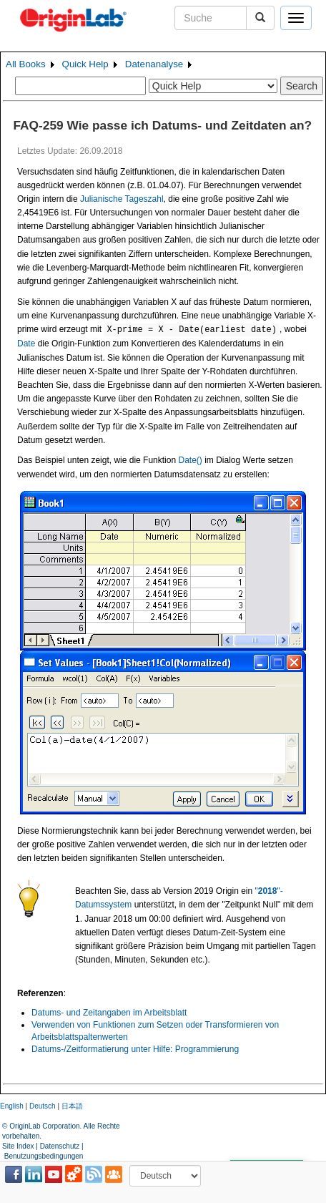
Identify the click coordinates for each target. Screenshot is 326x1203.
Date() (190, 460)
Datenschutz (60, 1146)
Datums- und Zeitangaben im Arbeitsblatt (109, 1013)
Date (26, 344)
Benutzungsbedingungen (44, 1156)
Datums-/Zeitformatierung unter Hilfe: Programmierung (135, 1049)
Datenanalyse (154, 64)
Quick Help (85, 64)
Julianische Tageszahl (122, 199)
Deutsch (42, 1106)
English (12, 1106)
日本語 (72, 1106)
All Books (26, 64)
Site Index (18, 1146)
